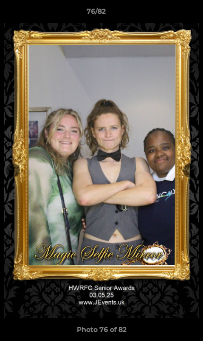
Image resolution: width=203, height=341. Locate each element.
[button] (169, 13)
